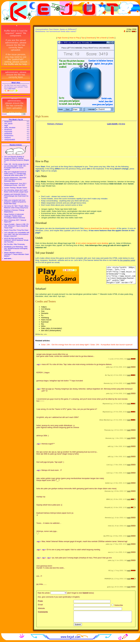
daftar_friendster (9, 127)
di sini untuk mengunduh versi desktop (92, 243)
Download (90, 38)
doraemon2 (8, 121)
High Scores (63, 38)
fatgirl (6, 125)
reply (128, 359)
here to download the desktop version (100, 228)
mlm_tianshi (8, 123)
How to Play (74, 38)
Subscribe (117, 605)
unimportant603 (9, 139)
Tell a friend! (101, 38)
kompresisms (8, 135)
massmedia (8, 131)
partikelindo (8, 133)
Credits (111, 38)
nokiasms (7, 137)
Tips (83, 38)
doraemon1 (8, 129)
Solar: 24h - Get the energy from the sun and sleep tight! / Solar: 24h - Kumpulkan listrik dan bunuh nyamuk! (87, 345)
